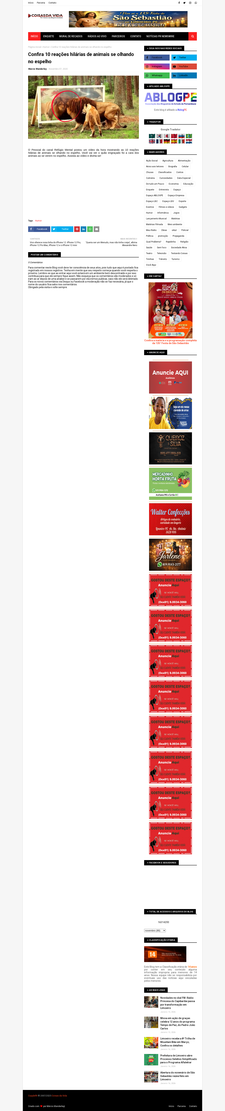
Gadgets (183, 207)
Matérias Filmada (154, 224)
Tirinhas (150, 259)
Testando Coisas (179, 253)
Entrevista (164, 189)
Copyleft (32, 1095)
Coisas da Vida (59, 1095)
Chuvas (149, 172)
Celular (185, 166)
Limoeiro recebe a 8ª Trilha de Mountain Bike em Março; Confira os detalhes (177, 1042)
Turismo (175, 259)
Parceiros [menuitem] (118, 36)
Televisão (161, 253)
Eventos (150, 207)
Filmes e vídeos (166, 207)
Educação (188, 184)
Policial (184, 230)
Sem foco (161, 247)
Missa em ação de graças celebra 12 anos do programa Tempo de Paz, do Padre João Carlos (177, 1023)
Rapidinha (171, 242)
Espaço (177, 189)
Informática (163, 213)
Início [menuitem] (34, 36)
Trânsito (163, 259)
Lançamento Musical (156, 218)
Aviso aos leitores (155, 166)
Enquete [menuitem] (48, 36)
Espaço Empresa (176, 195)
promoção (163, 236)
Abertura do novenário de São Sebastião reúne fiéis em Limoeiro (177, 1076)
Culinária (150, 178)
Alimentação (184, 160)
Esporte (182, 201)
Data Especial (184, 178)
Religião (184, 242)
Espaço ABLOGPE (154, 195)
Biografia (172, 166)
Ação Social (152, 160)
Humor (46, 47)
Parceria (41, 3)
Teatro (149, 253)
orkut (174, 230)
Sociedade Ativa (179, 247)
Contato (52, 3)
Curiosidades (165, 178)
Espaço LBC (152, 201)
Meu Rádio (151, 230)
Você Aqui (151, 265)
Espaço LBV (168, 201)
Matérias (175, 218)
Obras (164, 230)
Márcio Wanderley (55, 1106)
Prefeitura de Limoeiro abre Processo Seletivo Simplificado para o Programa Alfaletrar (178, 1059)
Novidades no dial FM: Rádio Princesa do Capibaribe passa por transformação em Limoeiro (177, 1003)
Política (149, 236)
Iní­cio (30, 3)
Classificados (165, 172)
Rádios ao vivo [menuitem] (97, 36)
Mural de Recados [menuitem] (70, 36)
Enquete (150, 189)
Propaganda (178, 236)
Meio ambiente (175, 224)
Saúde (149, 247)
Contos (179, 172)
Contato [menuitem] (135, 36)
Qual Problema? (153, 242)
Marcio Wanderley (37, 69)
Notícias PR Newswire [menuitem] (160, 36)
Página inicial (34, 47)
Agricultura (167, 160)
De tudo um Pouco (155, 184)
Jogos (176, 213)
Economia (174, 184)
